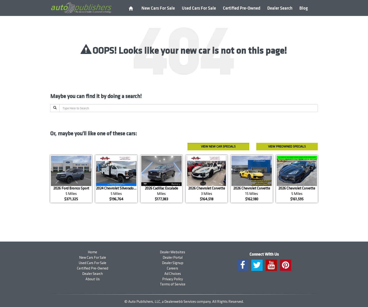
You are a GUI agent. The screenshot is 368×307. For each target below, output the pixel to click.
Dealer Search (279, 8)
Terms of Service (172, 284)
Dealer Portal (173, 257)
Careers (172, 268)
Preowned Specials (287, 146)
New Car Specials (218, 146)
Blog (303, 8)
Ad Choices (172, 274)
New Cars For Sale (158, 8)
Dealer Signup (172, 263)
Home (92, 252)
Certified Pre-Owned (241, 8)
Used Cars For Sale (199, 8)
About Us (92, 279)
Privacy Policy (172, 279)
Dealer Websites (172, 252)
